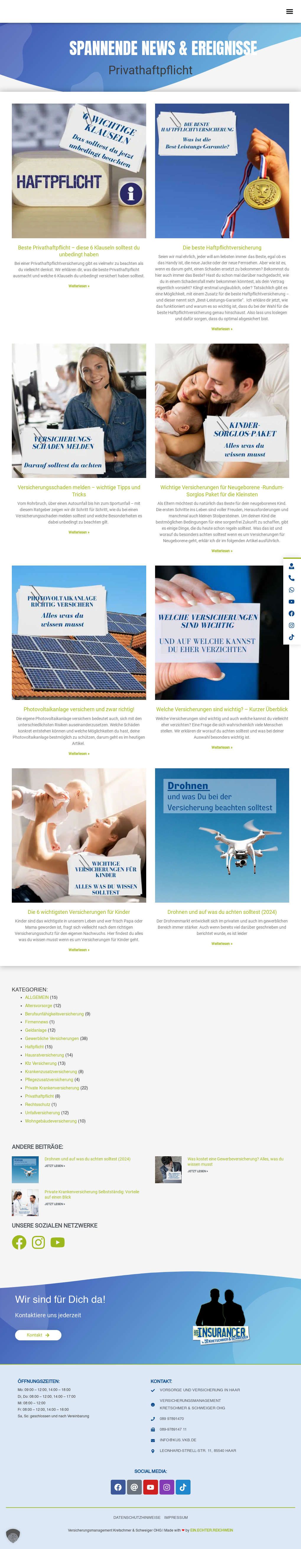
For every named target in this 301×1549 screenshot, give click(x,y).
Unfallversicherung (43, 1113)
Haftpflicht (35, 1047)
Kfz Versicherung (41, 1063)
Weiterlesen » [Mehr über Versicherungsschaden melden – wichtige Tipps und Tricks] (79, 532)
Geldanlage (36, 1030)
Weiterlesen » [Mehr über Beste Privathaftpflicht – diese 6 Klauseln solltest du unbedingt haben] (79, 286)
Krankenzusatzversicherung (52, 1072)
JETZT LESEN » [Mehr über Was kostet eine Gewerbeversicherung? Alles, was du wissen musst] (198, 1171)
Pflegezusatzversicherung (50, 1080)
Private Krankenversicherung (53, 1088)
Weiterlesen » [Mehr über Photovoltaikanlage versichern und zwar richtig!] (79, 754)
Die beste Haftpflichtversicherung (222, 247)
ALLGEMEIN (38, 997)
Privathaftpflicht (40, 1096)
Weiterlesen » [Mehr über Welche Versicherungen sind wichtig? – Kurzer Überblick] (221, 747)
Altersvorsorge (39, 1006)
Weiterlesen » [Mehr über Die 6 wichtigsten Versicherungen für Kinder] (79, 950)
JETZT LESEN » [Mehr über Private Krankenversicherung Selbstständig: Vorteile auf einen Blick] (55, 1204)
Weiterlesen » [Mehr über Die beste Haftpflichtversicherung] (221, 329)
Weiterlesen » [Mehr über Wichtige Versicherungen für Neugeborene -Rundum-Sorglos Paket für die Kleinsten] (221, 551)
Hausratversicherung (45, 1055)
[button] (289, 11)
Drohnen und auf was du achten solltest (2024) (88, 1159)
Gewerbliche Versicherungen (53, 1038)
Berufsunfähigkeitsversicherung (55, 1014)
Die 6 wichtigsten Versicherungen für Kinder (79, 912)
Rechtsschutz (38, 1104)
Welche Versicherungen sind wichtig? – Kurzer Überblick (222, 709)
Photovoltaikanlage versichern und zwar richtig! (79, 709)
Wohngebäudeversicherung (51, 1121)
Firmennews (37, 1022)
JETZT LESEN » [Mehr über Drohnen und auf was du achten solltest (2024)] (55, 1166)
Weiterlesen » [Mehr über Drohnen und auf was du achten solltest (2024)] (221, 944)
